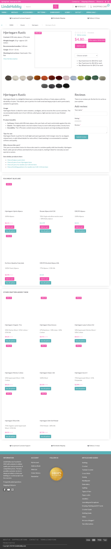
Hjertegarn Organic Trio (13, 325)
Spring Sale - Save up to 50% (11, 1)
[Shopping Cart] (99, 6)
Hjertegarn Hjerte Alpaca (14, 211)
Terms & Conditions (48, 540)
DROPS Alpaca (80, 211)
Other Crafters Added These (15, 292)
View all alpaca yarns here (16, 160)
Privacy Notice (9, 543)
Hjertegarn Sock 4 (81, 373)
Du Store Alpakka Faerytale (14, 263)
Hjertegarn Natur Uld (47, 373)
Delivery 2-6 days (93, 445)
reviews (91, 33)
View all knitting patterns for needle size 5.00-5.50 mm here (27, 167)
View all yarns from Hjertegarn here (19, 162)
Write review (81, 35)
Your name (78, 110)
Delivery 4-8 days (93, 18)
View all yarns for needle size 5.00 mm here (22, 165)
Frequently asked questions (12, 482)
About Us (100, 1)
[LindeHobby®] (11, 6)
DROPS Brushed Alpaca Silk (49, 263)
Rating (77, 118)
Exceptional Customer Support (21, 18)
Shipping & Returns (88, 1)
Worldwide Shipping (58, 18)
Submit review (81, 137)
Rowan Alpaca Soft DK (47, 211)
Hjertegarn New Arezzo (48, 325)
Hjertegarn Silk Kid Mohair (49, 421)
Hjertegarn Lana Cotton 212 (84, 325)
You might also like (12, 178)
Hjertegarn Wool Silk (12, 421)
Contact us (75, 1)
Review (77, 125)
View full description (10, 59)
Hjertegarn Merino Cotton (14, 373)
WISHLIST (80, 6)
